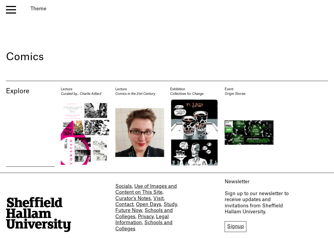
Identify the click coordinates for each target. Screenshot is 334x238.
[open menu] (11, 10)
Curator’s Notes (133, 198)
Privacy (146, 216)
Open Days (148, 204)
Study (170, 204)
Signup (235, 226)
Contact (124, 204)
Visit (158, 198)
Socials (123, 186)
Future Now (128, 210)
